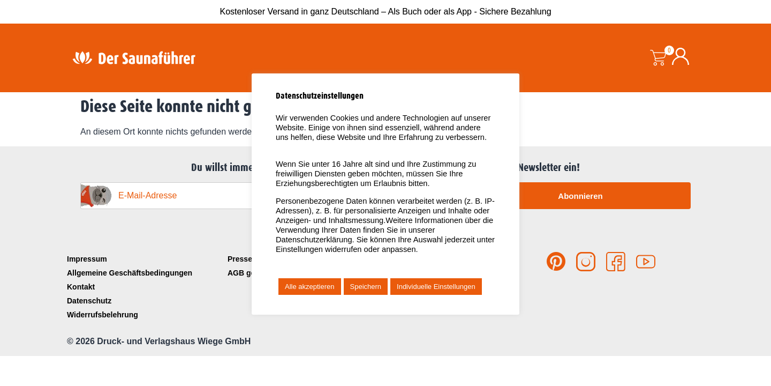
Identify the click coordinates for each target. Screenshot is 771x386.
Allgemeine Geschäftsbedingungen (129, 273)
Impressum (87, 259)
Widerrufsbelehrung (102, 314)
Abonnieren (580, 196)
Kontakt (81, 287)
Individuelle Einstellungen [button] (436, 287)
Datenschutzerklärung (314, 239)
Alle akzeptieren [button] (310, 287)
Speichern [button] (366, 287)
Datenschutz (89, 300)
